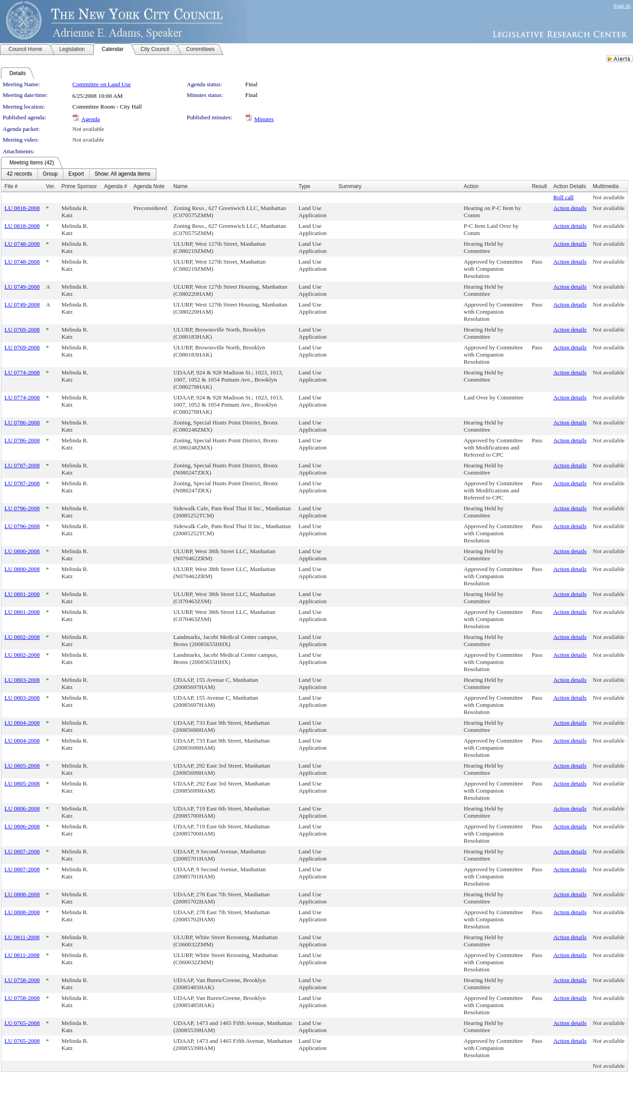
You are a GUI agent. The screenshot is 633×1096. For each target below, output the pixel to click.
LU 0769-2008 (22, 329)
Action (471, 186)
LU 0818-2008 (22, 208)
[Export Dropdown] (76, 174)
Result (539, 186)
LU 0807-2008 (22, 851)
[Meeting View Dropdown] (122, 174)
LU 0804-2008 (22, 722)
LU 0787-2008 (22, 465)
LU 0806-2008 (22, 808)
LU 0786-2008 (22, 422)
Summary (350, 186)
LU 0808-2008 (22, 894)
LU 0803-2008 (22, 679)
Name (180, 186)
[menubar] (78, 174)
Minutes (264, 119)
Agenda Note (148, 186)
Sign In (622, 5)
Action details (569, 208)
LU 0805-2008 (22, 765)
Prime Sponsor (79, 186)
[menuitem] (19, 174)
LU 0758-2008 (22, 980)
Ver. (50, 186)
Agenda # (115, 186)
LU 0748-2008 (22, 243)
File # (10, 186)
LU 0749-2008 (22, 286)
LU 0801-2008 (22, 594)
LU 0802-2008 (22, 637)
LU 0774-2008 (22, 372)
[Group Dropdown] (50, 174)
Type (304, 186)
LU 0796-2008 (22, 508)
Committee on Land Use (101, 84)
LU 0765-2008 (22, 1023)
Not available (88, 129)
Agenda (90, 119)
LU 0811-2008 (21, 937)
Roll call (563, 197)
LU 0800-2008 (22, 551)
